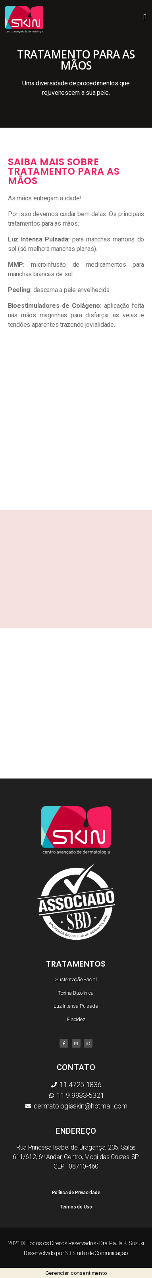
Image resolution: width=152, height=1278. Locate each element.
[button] (144, 17)
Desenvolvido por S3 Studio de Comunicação (76, 1253)
